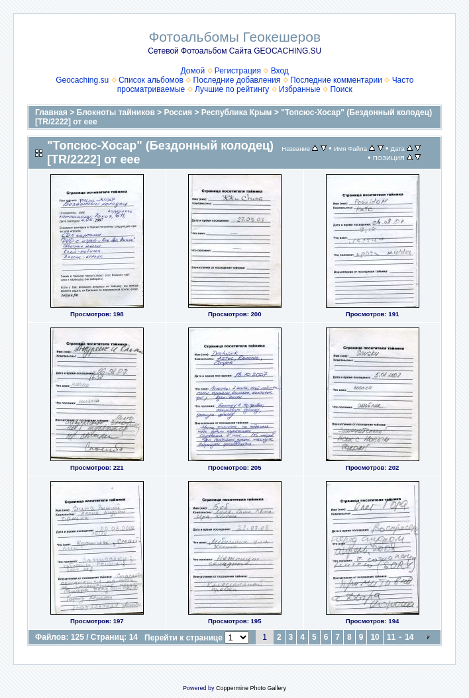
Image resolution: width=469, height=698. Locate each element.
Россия (178, 112)
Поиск (341, 89)
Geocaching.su (82, 80)
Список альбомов (151, 80)
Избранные (300, 89)
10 (374, 637)
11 (391, 637)
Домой (193, 70)
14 (409, 637)
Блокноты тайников (116, 112)
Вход (280, 70)
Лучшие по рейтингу (232, 89)
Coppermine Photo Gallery (251, 688)
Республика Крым (236, 112)
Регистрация (238, 70)
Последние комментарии (336, 80)
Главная (51, 112)
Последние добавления (237, 80)
